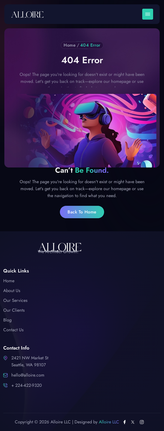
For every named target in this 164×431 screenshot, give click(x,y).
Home (70, 45)
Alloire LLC (109, 422)
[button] (147, 14)
